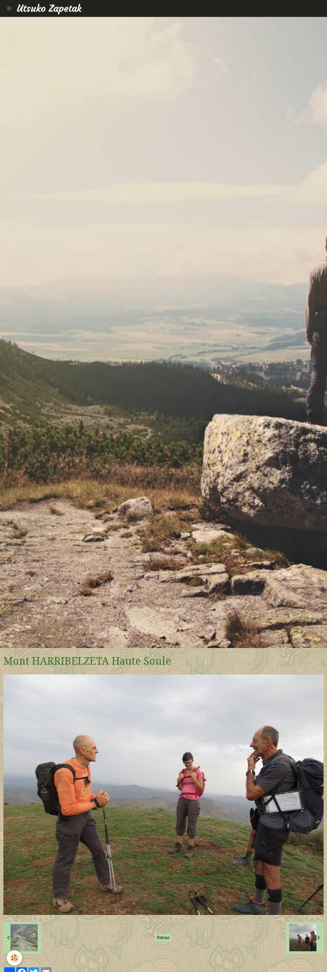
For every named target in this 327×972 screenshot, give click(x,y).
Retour (163, 937)
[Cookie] (14, 958)
